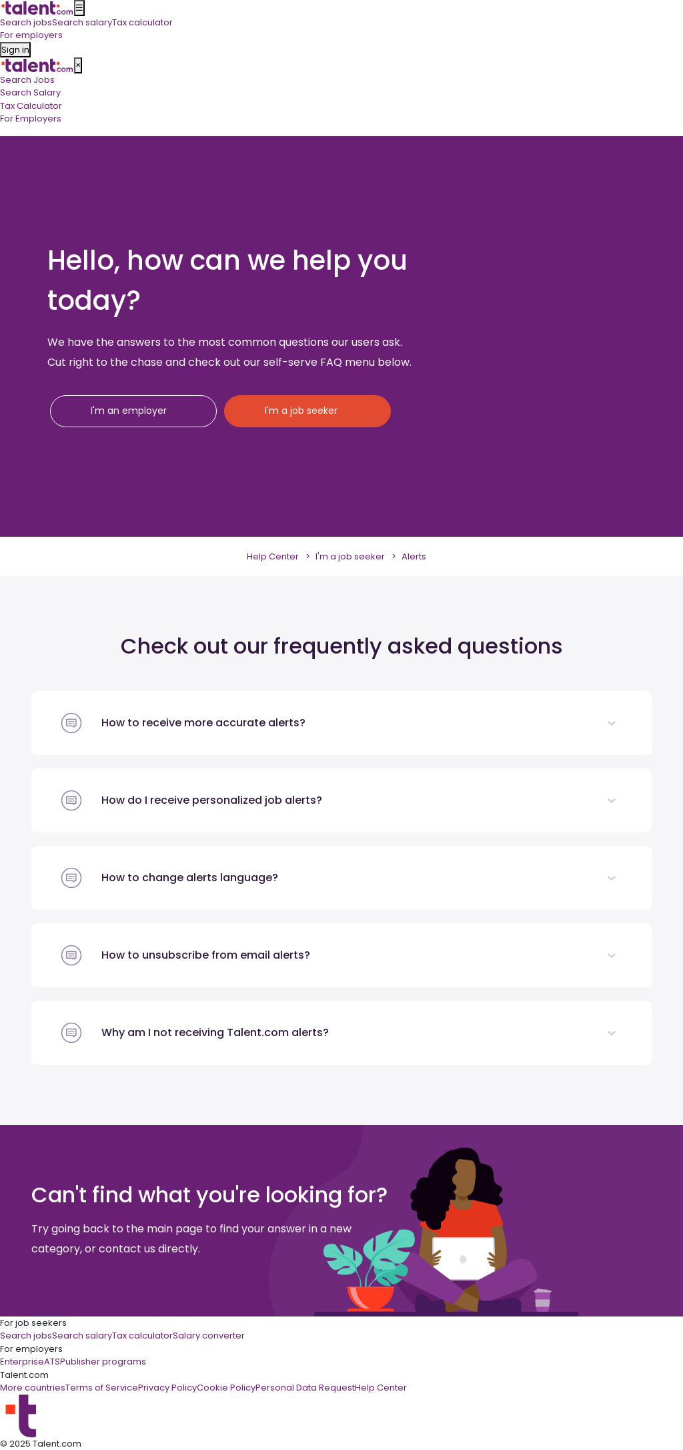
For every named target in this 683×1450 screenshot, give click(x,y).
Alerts (414, 556)
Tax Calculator (31, 105)
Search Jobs (27, 79)
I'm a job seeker (350, 556)
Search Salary (30, 92)
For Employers (30, 118)
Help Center (273, 556)
